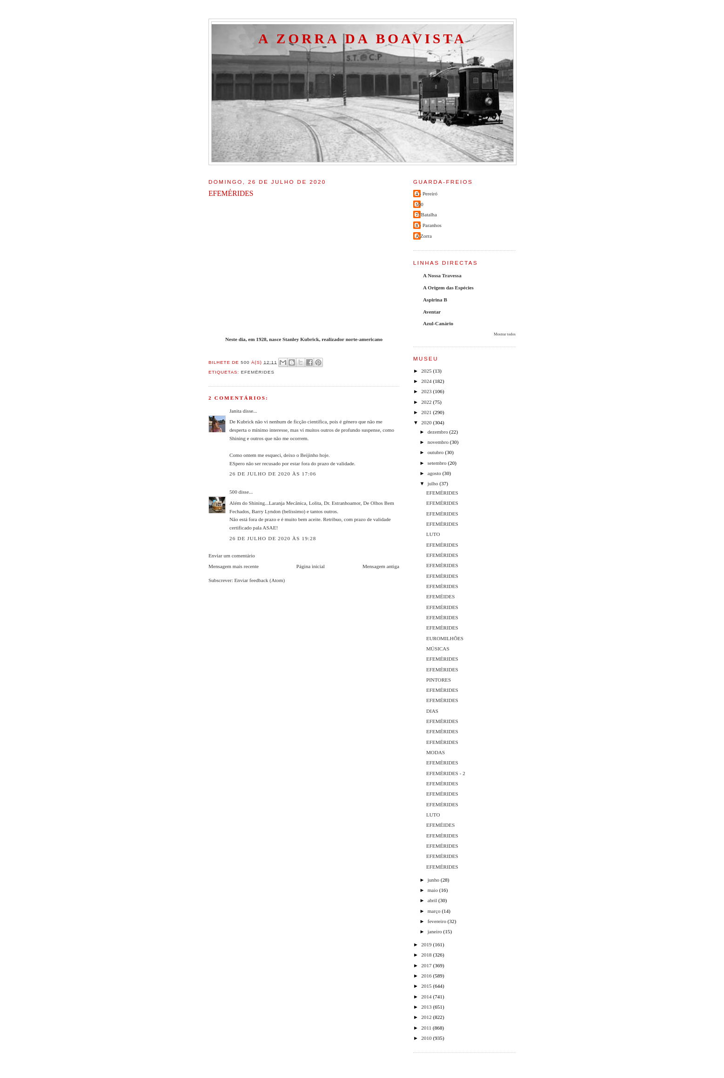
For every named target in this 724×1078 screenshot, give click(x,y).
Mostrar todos (505, 334)
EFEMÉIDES (440, 596)
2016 (427, 975)
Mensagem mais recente (233, 566)
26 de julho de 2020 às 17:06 (272, 473)
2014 (427, 996)
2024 (427, 381)
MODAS (435, 752)
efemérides (258, 372)
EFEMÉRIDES (442, 492)
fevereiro (438, 921)
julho (434, 483)
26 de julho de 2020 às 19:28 (272, 538)
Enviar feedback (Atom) (260, 580)
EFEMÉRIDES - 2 (445, 773)
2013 (427, 1007)
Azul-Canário (438, 323)
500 (233, 492)
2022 (427, 402)
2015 (427, 986)
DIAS (432, 711)
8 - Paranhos (429, 225)
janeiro (435, 931)
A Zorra (424, 236)
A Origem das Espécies (448, 287)
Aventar (432, 312)
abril (433, 900)
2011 (427, 1028)
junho (434, 880)
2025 (427, 371)
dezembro (438, 432)
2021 (427, 412)
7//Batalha (426, 214)
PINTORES (438, 680)
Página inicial (310, 566)
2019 (427, 944)
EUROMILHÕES (444, 638)
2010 (427, 1038)
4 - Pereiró (426, 193)
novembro (439, 442)
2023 (427, 391)
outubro (436, 452)
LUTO (433, 534)
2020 (427, 422)
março (435, 911)
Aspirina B (435, 299)
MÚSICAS (437, 648)
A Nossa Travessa (442, 275)
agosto (435, 473)
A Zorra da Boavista (362, 38)
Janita (235, 411)
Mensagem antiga (380, 566)
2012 (427, 1017)
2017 (427, 965)
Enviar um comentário (231, 555)
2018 (427, 954)
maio (433, 890)
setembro (438, 463)
